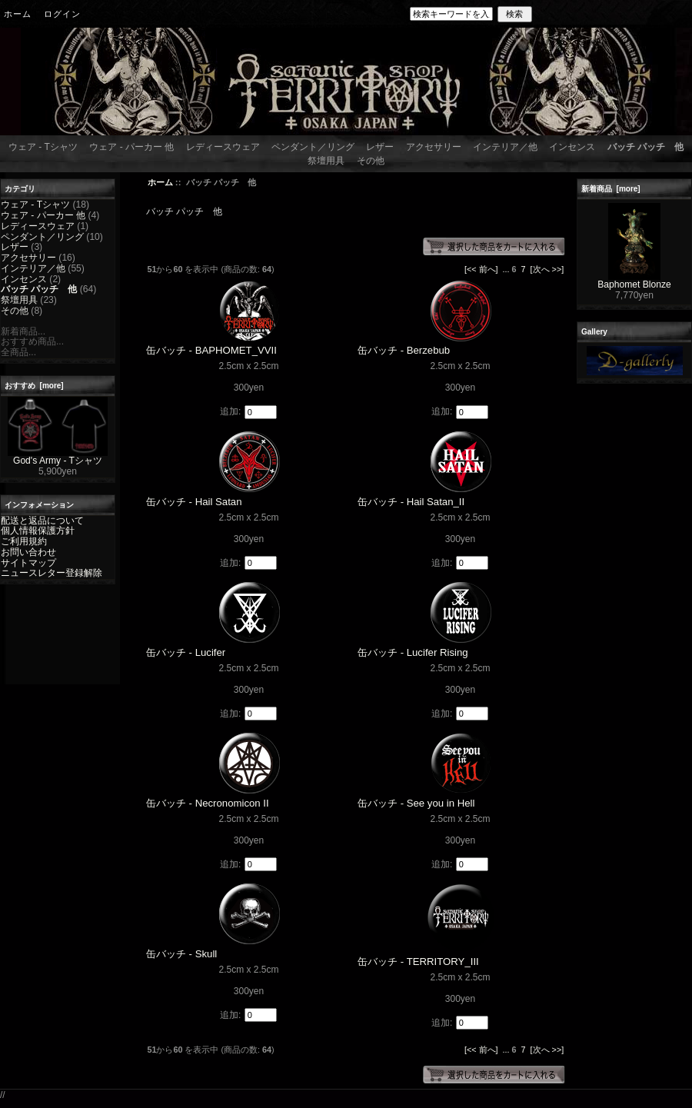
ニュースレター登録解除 (51, 572)
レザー (380, 146)
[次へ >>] (547, 269)
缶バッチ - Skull (181, 954)
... (506, 269)
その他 (370, 160)
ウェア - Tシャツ (43, 146)
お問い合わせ (28, 552)
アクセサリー (433, 146)
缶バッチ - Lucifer (185, 652)
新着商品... (23, 331)
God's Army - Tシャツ (58, 457)
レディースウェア (223, 146)
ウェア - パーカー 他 (131, 146)
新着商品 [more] (610, 189)
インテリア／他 (505, 146)
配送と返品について (42, 520)
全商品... (18, 352)
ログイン (62, 13)
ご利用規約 (24, 541)
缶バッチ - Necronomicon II (207, 803)
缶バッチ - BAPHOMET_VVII (211, 350)
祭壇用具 (326, 160)
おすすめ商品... (32, 341)
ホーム (18, 13)
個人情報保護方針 (38, 530)
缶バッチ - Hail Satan (194, 501)
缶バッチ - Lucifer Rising (413, 652)
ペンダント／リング (312, 146)
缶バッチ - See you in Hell (416, 803)
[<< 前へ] (481, 269)
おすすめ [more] (34, 385)
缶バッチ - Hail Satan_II (411, 501)
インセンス (572, 146)
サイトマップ (28, 562)
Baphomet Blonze (633, 280)
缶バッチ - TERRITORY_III (418, 961)
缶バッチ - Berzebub (404, 350)
